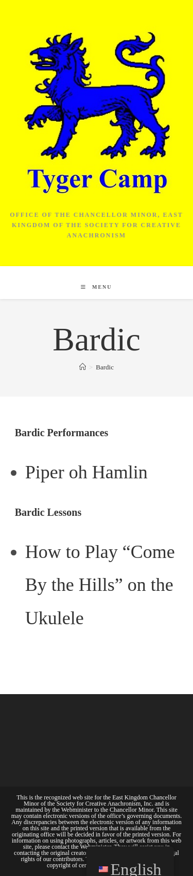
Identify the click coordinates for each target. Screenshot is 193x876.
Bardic (105, 367)
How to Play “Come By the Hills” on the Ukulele (100, 585)
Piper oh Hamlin (86, 472)
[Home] (82, 367)
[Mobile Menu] (96, 287)
